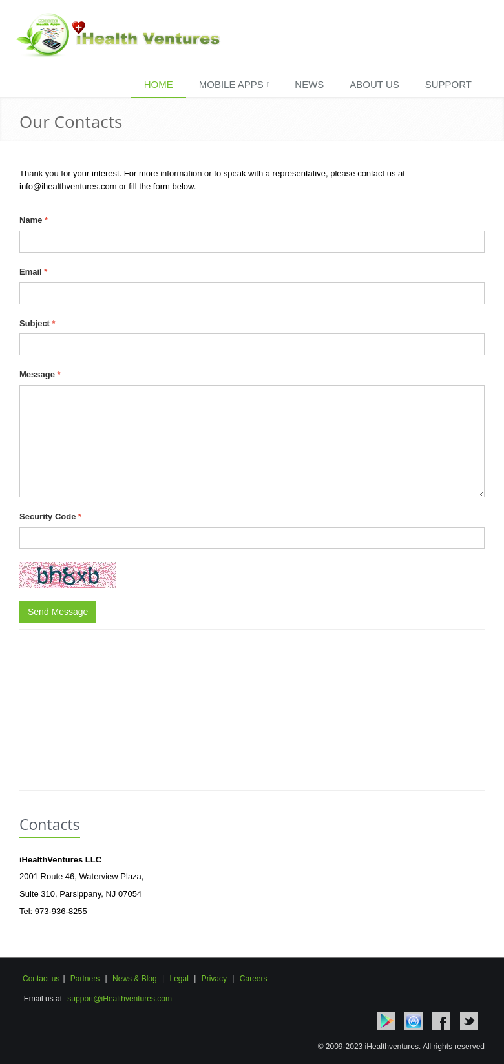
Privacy (213, 978)
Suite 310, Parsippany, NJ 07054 (80, 894)
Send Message (58, 612)
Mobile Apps (234, 84)
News (309, 84)
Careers (254, 978)
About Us (374, 84)
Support (448, 84)
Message (40, 374)
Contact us (41, 978)
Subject (37, 323)
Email (33, 271)
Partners (85, 978)
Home (158, 84)
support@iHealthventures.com (119, 998)
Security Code (50, 516)
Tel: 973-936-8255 (53, 911)
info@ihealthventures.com (69, 186)
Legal (178, 978)
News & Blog (134, 978)
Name (33, 220)
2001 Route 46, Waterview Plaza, (81, 876)
